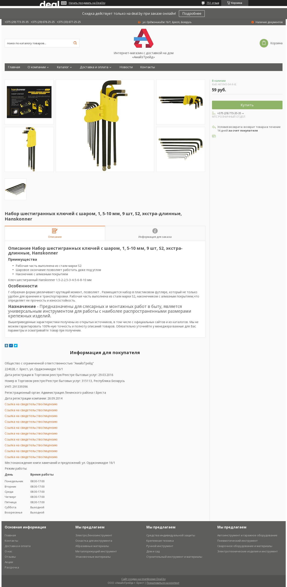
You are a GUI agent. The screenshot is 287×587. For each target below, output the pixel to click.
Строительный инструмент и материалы (174, 557)
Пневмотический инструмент (237, 541)
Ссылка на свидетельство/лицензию (31, 404)
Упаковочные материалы (93, 557)
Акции (9, 562)
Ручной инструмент (159, 546)
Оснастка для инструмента (93, 541)
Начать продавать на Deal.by (87, 2)
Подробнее (191, 13)
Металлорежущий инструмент (96, 551)
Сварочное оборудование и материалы (244, 546)
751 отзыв (213, 3)
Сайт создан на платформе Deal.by (143, 579)
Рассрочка (12, 567)
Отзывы (10, 557)
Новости (126, 67)
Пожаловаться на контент (163, 583)
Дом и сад (153, 551)
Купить (247, 104)
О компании (37, 67)
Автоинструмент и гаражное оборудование (247, 535)
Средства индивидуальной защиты (170, 535)
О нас (8, 551)
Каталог (63, 67)
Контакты (147, 67)
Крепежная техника (160, 541)
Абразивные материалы (92, 546)
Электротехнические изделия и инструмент (247, 551)
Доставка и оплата (94, 67)
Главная (14, 67)
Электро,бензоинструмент (93, 535)
